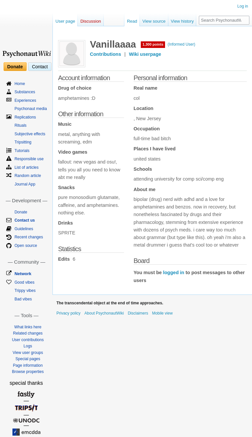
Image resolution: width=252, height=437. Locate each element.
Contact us (24, 220)
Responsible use (29, 159)
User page (65, 21)
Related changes (28, 333)
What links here (27, 327)
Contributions (105, 54)
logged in (173, 272)
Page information (28, 365)
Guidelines (23, 229)
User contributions (28, 340)
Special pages (27, 359)
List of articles (26, 167)
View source (154, 21)
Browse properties (28, 371)
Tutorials (22, 150)
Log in (242, 6)
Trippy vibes (24, 290)
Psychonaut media (30, 108)
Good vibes (24, 282)
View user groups (28, 352)
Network (22, 273)
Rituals (20, 125)
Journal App (24, 184)
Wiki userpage (145, 54)
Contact (40, 66)
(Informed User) (181, 44)
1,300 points (152, 44)
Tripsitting (23, 142)
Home (19, 83)
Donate (15, 66)
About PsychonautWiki (104, 313)
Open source (25, 245)
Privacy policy (68, 313)
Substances (24, 92)
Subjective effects (29, 134)
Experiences (25, 100)
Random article (27, 175)
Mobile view (162, 313)
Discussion (90, 21)
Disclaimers (138, 313)
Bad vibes (23, 299)
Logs (28, 346)
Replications (25, 117)
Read (132, 21)
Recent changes (28, 237)
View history (182, 21)
